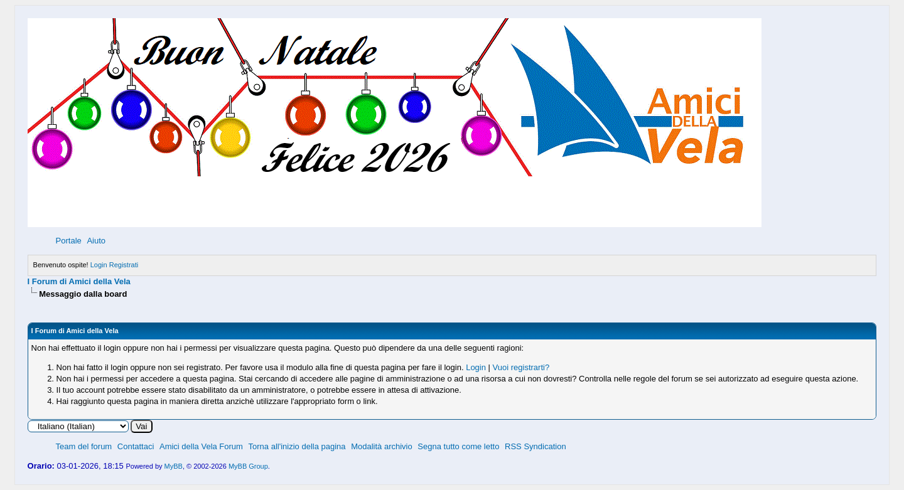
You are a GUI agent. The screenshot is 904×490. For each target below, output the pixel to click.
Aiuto (96, 240)
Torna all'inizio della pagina (297, 446)
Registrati (123, 265)
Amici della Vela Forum (201, 446)
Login (98, 265)
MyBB (173, 466)
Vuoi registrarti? (521, 367)
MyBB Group (248, 466)
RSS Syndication (535, 446)
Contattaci (135, 446)
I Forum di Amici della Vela (79, 281)
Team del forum (84, 446)
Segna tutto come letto (458, 446)
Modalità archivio (381, 446)
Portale (69, 240)
